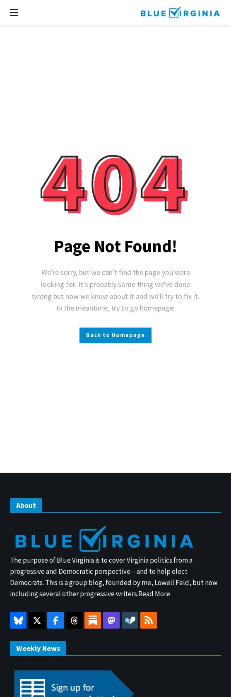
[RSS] (148, 620)
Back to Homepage (115, 335)
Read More (154, 593)
